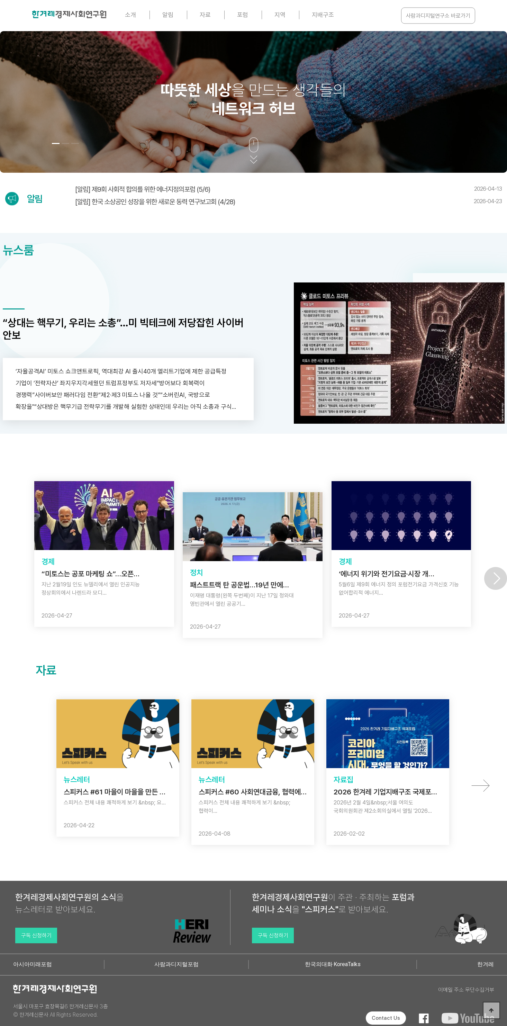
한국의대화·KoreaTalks (333, 964)
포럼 (242, 14)
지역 (280, 14)
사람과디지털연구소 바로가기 (438, 15)
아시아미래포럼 (32, 964)
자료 (205, 14)
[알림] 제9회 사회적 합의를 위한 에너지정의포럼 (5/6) (288, 189)
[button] (56, 143)
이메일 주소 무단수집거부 (466, 990)
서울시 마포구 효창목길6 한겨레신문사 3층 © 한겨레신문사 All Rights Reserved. (60, 1010)
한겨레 (485, 964)
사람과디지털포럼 (176, 964)
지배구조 (323, 14)
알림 (167, 14)
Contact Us (386, 1018)
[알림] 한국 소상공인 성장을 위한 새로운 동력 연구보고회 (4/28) (288, 202)
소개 (130, 14)
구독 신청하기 (36, 935)
